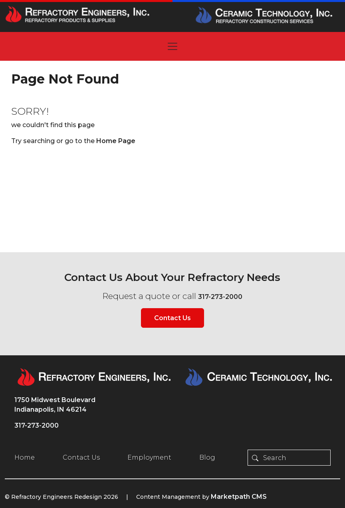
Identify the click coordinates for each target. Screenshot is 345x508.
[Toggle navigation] (172, 46)
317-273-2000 (220, 297)
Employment (149, 457)
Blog (207, 457)
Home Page (115, 141)
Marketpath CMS (239, 496)
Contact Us (172, 318)
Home (24, 457)
